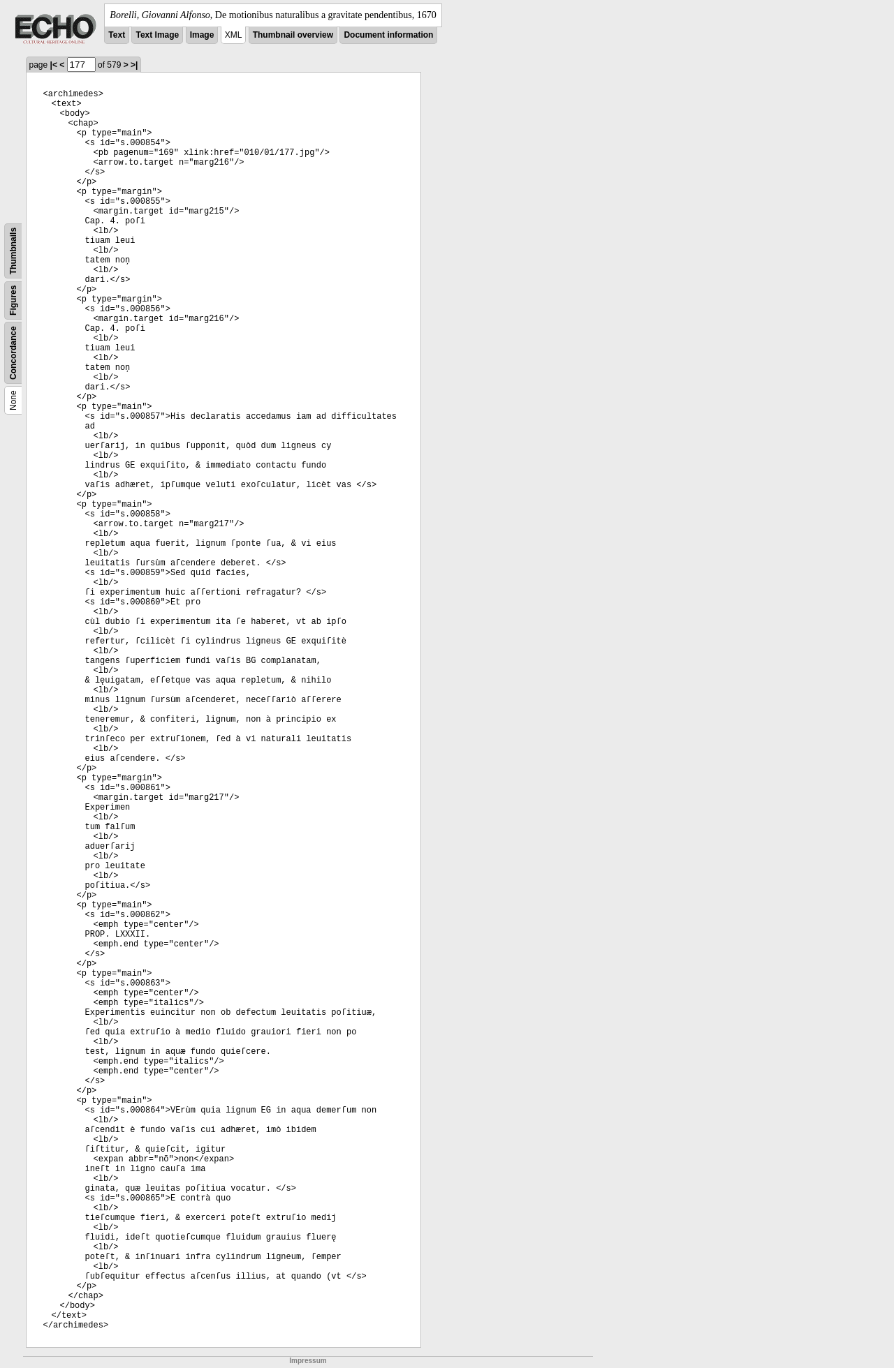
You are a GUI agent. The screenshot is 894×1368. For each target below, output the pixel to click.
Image (202, 35)
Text (116, 35)
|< (53, 65)
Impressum (307, 1361)
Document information (388, 35)
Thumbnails (13, 251)
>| (134, 65)
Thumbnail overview (293, 35)
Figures (13, 300)
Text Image (157, 35)
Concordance (13, 353)
